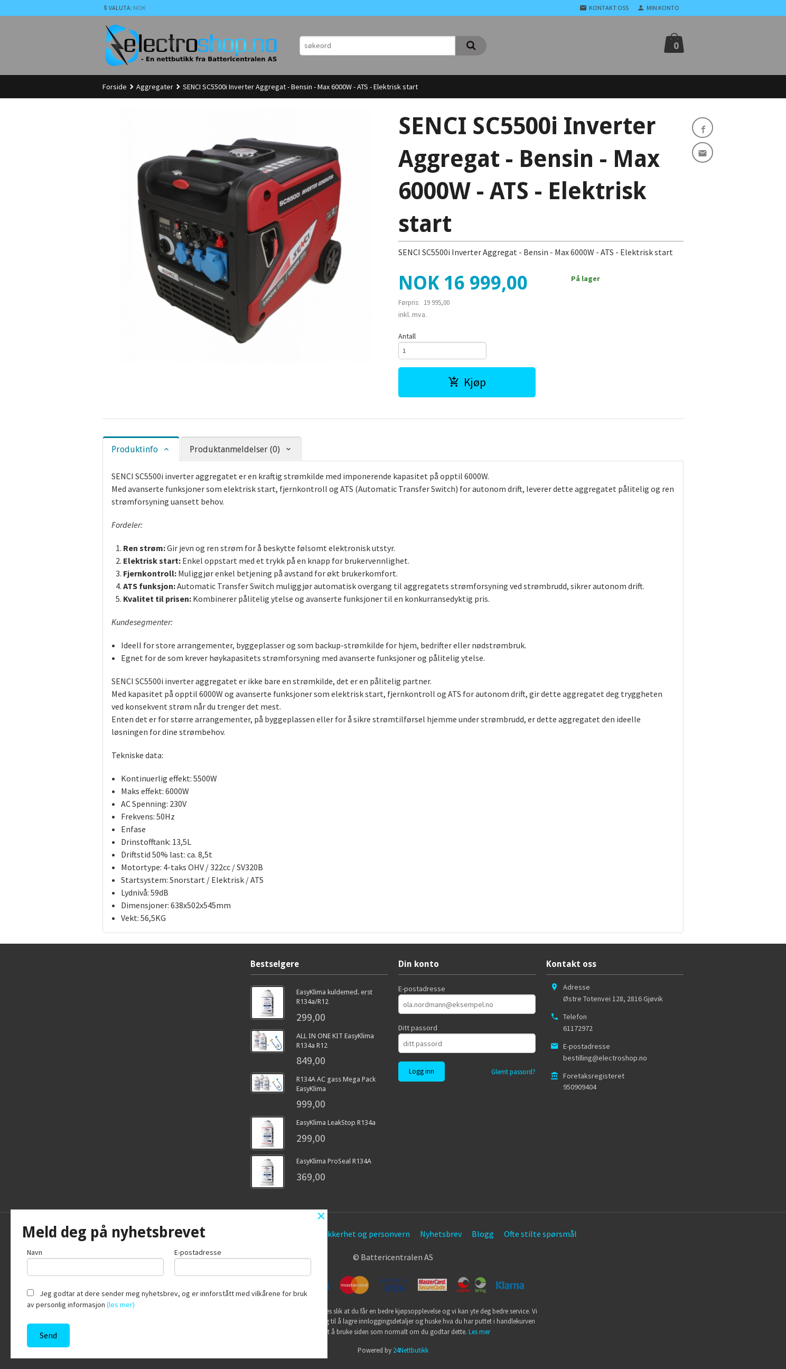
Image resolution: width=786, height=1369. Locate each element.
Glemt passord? (513, 1074)
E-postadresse (421, 991)
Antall (407, 336)
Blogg (483, 1237)
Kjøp (467, 384)
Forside (114, 86)
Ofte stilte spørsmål (540, 1237)
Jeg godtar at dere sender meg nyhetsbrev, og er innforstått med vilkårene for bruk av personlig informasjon (167, 1299)
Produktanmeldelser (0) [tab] (235, 452)
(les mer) (121, 1304)
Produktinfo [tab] (134, 452)
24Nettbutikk (410, 1353)
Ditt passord (417, 1030)
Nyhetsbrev (441, 1237)
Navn (95, 1260)
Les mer (479, 1334)
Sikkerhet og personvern (365, 1237)
